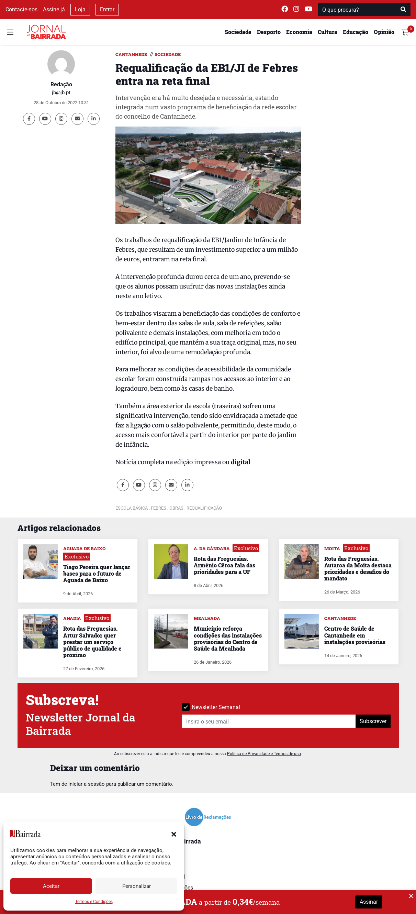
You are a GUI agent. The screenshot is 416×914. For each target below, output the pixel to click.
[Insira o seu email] (269, 721)
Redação (61, 84)
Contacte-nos (21, 9)
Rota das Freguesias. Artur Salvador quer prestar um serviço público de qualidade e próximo (92, 642)
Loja (80, 9)
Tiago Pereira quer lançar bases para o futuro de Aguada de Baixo (96, 573)
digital (240, 462)
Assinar (369, 902)
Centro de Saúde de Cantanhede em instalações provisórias (354, 635)
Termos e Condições (94, 901)
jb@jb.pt (61, 92)
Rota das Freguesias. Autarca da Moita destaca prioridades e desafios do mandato (358, 568)
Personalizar (136, 886)
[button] (173, 833)
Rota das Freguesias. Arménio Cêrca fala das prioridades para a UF (224, 565)
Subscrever (373, 721)
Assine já (54, 9)
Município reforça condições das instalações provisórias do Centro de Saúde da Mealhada (228, 638)
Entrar (107, 9)
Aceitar (51, 886)
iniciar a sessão (86, 784)
